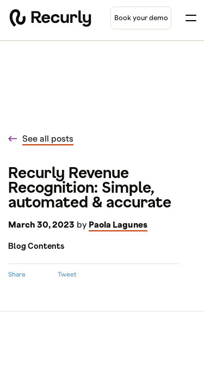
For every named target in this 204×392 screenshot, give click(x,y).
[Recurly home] (50, 18)
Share (17, 274)
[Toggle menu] (190, 17)
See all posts (47, 138)
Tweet (67, 274)
